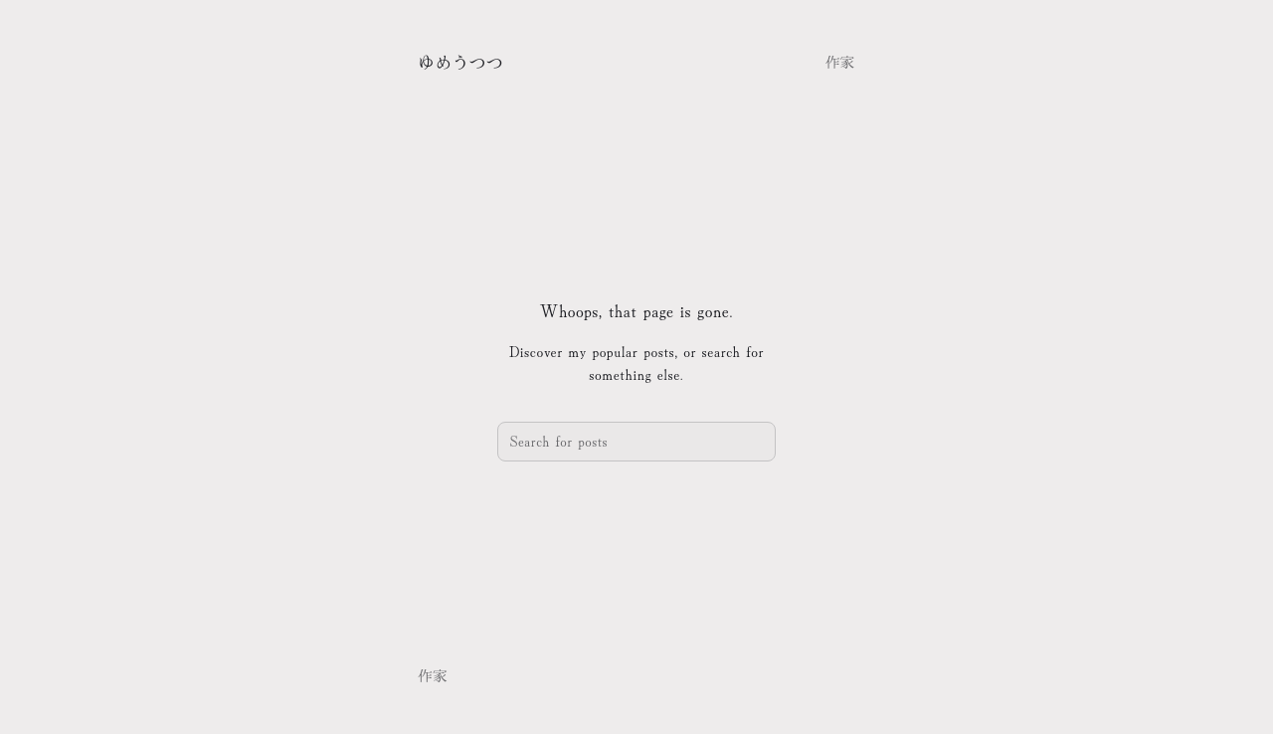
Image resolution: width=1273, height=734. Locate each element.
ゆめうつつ (460, 61)
